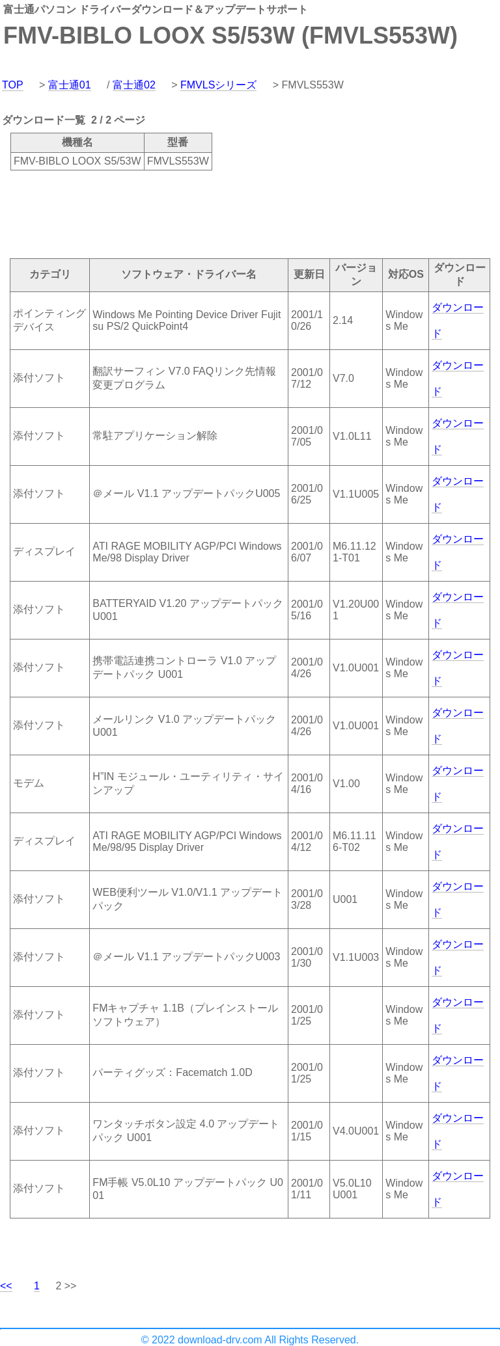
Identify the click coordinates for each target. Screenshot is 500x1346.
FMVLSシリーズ (218, 84)
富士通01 (69, 84)
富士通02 (134, 84)
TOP (12, 84)
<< (6, 1285)
